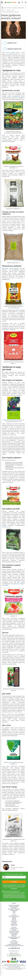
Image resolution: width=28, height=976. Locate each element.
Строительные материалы (14, 905)
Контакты (14, 918)
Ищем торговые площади (14, 916)
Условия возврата (14, 933)
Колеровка (14, 929)
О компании (14, 914)
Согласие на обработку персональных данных (14, 945)
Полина (13, 865)
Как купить (14, 927)
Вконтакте (12, 959)
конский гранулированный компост (15, 96)
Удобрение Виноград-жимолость (10, 420)
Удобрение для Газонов (9, 762)
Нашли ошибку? (14, 953)
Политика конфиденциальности (14, 944)
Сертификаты (14, 934)
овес (19, 229)
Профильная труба (14, 910)
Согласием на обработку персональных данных (14, 897)
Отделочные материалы (14, 906)
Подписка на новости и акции (14, 937)
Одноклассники (15, 959)
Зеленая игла (6, 527)
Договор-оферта (14, 943)
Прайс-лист (14, 935)
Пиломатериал (14, 907)
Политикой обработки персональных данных (14, 895)
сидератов (16, 218)
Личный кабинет (19, 2)
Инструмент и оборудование (14, 909)
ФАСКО (17, 310)
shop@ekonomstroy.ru (14, 950)
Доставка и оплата (14, 928)
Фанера (14, 911)
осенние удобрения (10, 52)
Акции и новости (14, 921)
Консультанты (14, 923)
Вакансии (14, 919)
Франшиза (14, 922)
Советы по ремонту (14, 941)
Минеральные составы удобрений (10, 268)
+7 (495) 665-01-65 (14, 948)
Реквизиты (14, 917)
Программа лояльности (14, 930)
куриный (4, 138)
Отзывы (14, 940)
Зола (3, 170)
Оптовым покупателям (14, 932)
